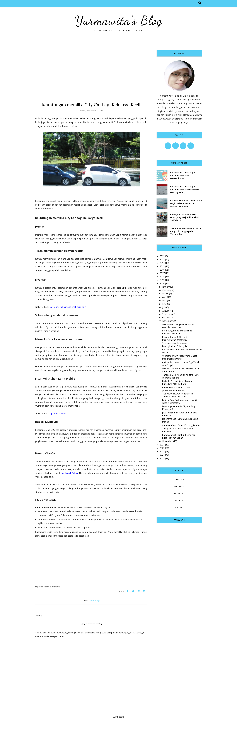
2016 (162, 269)
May (164, 300)
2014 (162, 262)
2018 (162, 276)
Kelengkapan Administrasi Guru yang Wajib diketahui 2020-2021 (184, 217)
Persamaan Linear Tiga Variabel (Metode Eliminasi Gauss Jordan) (184, 189)
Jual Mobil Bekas (69, 473)
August (165, 310)
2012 (162, 256)
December (167, 441)
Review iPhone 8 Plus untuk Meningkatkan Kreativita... (175, 338)
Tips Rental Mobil (57, 413)
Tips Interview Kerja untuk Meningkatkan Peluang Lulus (176, 345)
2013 (162, 259)
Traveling (179, 493)
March (165, 293)
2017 (162, 273)
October (166, 317)
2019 (162, 279)
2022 (162, 448)
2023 (162, 451)
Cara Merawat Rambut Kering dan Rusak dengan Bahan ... (179, 436)
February (166, 290)
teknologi (95, 600)
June (164, 303)
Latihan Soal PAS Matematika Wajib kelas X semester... (179, 401)
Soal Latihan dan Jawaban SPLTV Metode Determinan (178, 326)
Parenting (179, 486)
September (167, 314)
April (164, 297)
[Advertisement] (91, 71)
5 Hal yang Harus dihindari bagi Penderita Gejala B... (177, 332)
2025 (162, 458)
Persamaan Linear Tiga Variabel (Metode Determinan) (182, 175)
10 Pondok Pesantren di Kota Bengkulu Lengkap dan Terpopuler (185, 231)
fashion (179, 500)
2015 (162, 266)
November (167, 320)
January (166, 286)
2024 (162, 454)
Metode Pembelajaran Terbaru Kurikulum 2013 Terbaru (177, 382)
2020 (162, 283)
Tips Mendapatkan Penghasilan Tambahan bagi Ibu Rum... (177, 395)
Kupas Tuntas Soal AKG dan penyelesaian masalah (176, 389)
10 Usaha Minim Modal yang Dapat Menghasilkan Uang (179, 357)
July (164, 307)
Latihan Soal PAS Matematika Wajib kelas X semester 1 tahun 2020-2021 (186, 203)
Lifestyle (179, 479)
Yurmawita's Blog (118, 20)
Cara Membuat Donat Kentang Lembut (181, 425)
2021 (162, 444)
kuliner (179, 507)
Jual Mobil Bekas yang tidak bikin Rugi (67, 306)
